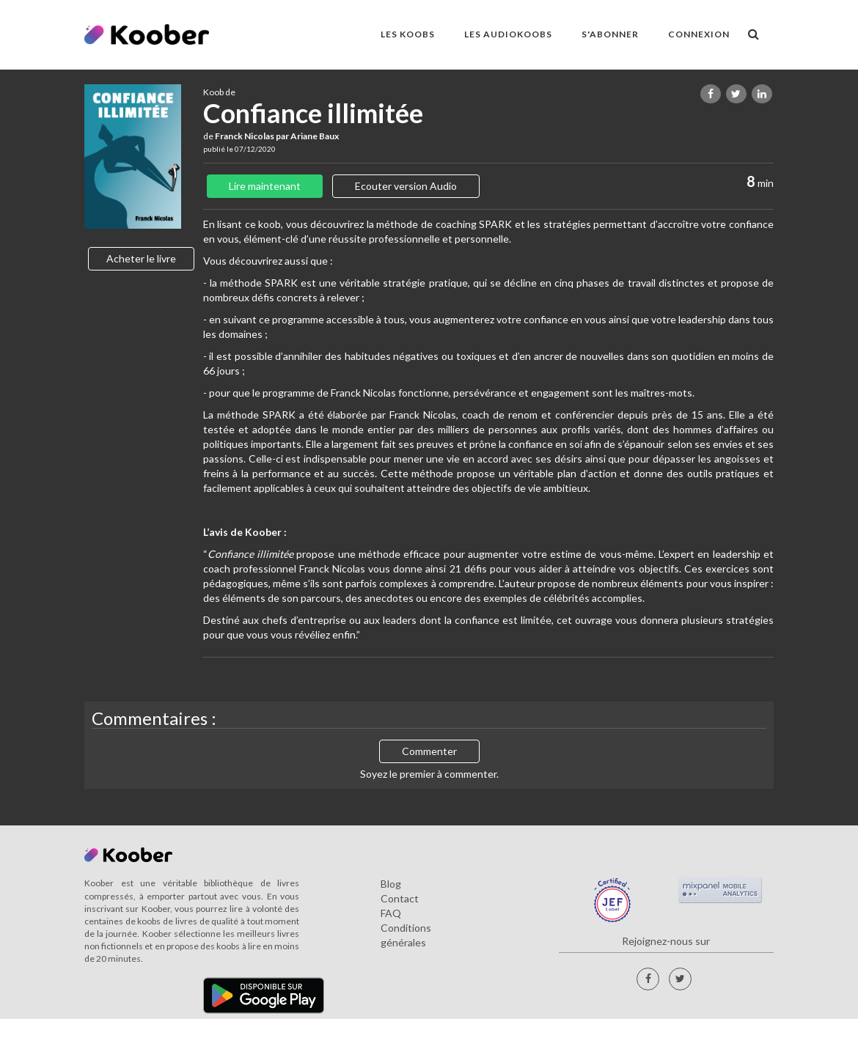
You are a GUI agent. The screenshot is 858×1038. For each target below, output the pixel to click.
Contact (400, 898)
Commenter (429, 751)
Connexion (699, 34)
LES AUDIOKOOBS (508, 34)
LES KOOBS (408, 34)
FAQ (391, 913)
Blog (391, 883)
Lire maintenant (265, 186)
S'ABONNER (610, 34)
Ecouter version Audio (406, 186)
